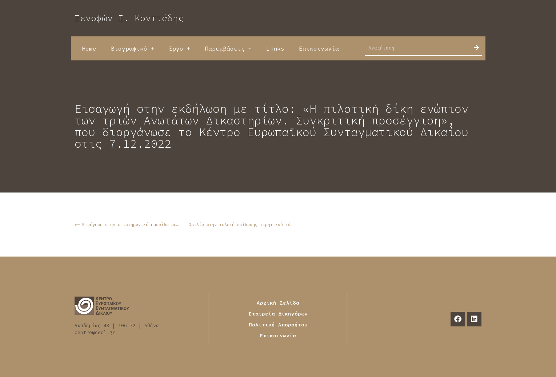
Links (275, 48)
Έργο (179, 48)
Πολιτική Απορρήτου (278, 324)
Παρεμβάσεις (228, 48)
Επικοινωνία (319, 48)
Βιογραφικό (132, 48)
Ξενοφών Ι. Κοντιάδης (129, 18)
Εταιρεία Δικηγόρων (278, 313)
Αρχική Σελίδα (278, 302)
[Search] (476, 48)
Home (89, 48)
